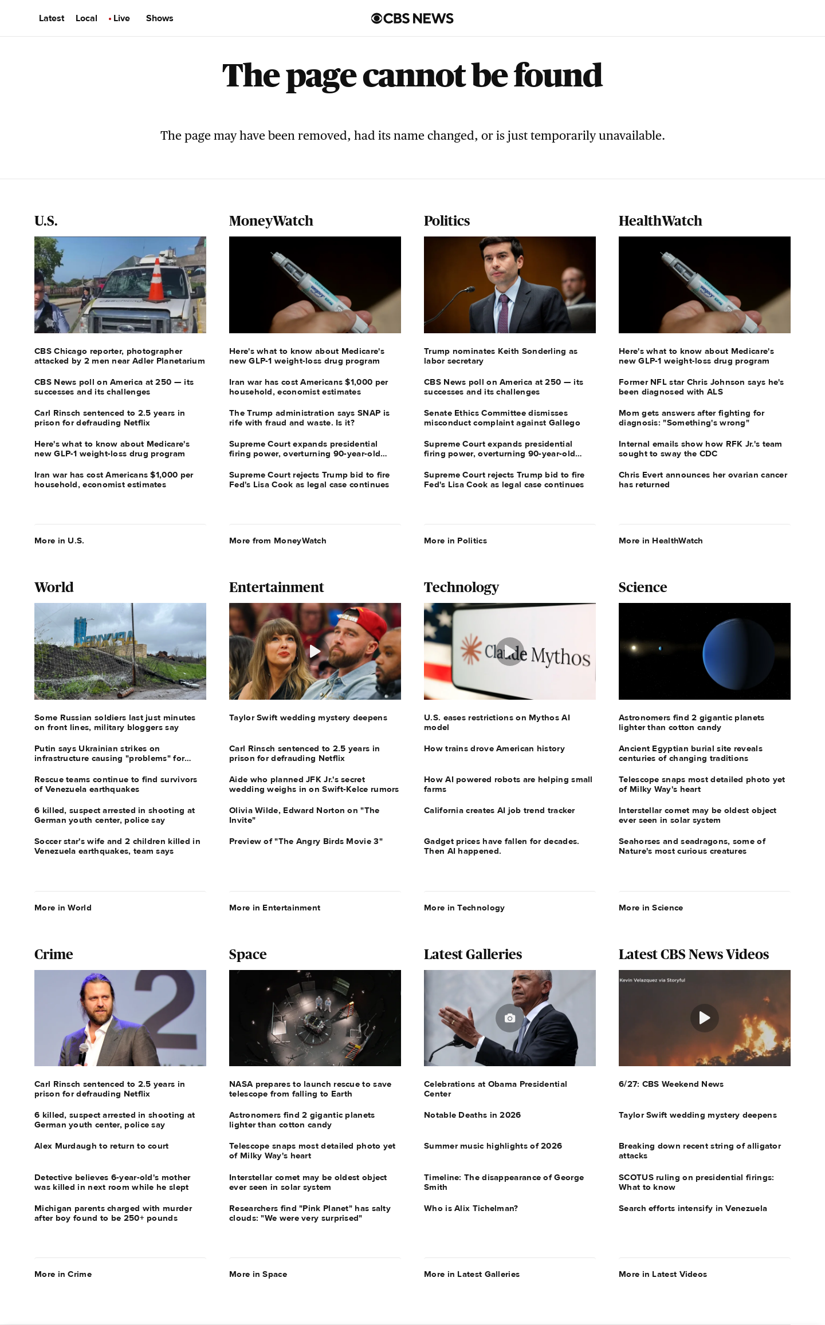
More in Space (258, 1274)
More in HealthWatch (661, 540)
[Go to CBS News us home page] (412, 18)
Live (121, 18)
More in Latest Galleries (472, 1274)
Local (86, 18)
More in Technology (464, 907)
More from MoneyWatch (278, 540)
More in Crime (63, 1274)
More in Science (651, 907)
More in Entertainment (274, 907)
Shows (160, 18)
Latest (51, 18)
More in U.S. (59, 540)
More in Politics (455, 540)
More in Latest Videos (663, 1274)
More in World (63, 907)
